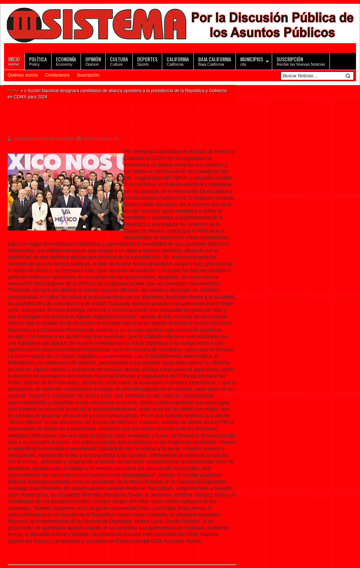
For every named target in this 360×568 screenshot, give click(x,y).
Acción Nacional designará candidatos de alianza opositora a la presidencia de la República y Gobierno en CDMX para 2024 (115, 122)
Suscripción (88, 75)
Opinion (93, 60)
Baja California (214, 60)
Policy (38, 60)
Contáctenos (57, 75)
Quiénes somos (23, 75)
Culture (119, 60)
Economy (66, 60)
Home (14, 60)
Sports (147, 60)
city (251, 60)
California (178, 60)
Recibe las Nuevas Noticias (301, 60)
